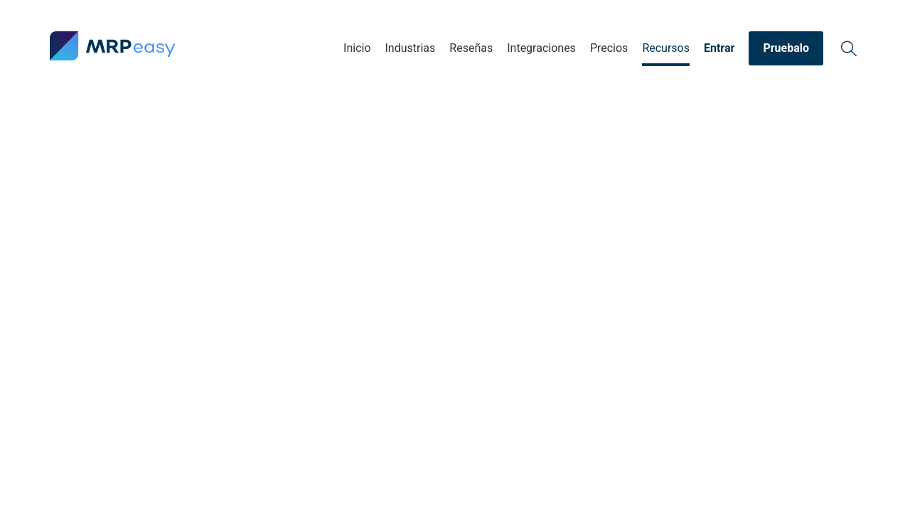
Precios (609, 48)
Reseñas (471, 48)
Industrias (410, 48)
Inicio (356, 48)
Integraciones (541, 48)
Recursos (666, 48)
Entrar (719, 48)
